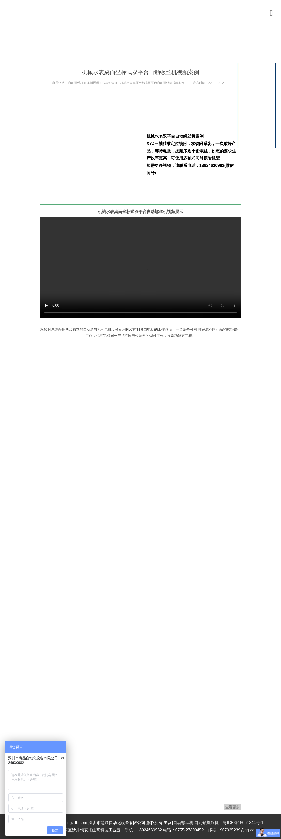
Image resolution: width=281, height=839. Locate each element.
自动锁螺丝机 (206, 822)
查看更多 (232, 807)
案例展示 (93, 83)
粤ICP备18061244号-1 (243, 822)
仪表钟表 (108, 83)
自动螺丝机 (75, 83)
